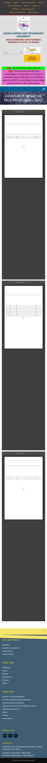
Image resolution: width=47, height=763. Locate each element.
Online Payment (32, 58)
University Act (7, 651)
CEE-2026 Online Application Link (23, 68)
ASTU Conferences (27, 9)
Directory (6, 680)
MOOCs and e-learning (17, 12)
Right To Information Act (11, 709)
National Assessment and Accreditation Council (19, 706)
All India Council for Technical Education (17, 700)
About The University (28, 2)
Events (5, 671)
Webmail (16, 9)
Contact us (35, 6)
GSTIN (5, 683)
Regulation (6, 645)
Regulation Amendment (11, 648)
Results (40, 2)
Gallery (15, 2)
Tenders (5, 715)
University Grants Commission (13, 703)
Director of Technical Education (14, 697)
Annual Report (8, 718)
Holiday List (7, 668)
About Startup (33, 12)
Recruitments (7, 677)
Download (7, 2)
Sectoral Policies (8, 654)
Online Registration (14, 6)
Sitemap (26, 6)
